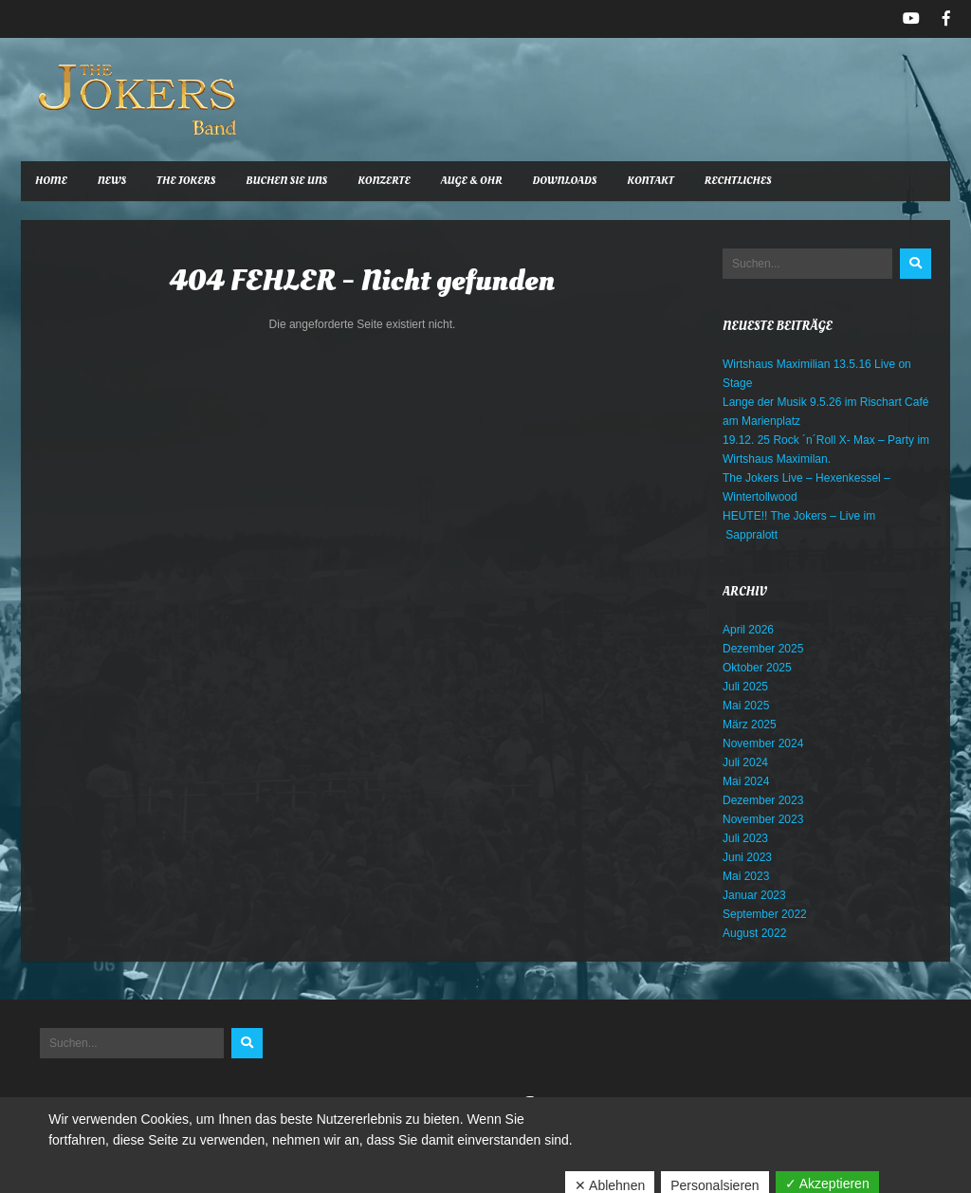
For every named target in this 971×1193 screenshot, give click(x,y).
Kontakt (650, 181)
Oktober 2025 (757, 667)
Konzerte (384, 181)
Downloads (565, 181)
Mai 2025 (746, 705)
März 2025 (750, 724)
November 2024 (763, 743)
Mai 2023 (746, 876)
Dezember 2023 (763, 800)
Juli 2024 (745, 762)
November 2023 (763, 819)
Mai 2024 (746, 781)
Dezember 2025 (763, 648)
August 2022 (754, 933)
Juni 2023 (747, 857)
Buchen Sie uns (286, 181)
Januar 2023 (754, 895)
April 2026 (748, 629)
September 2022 (765, 914)
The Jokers (185, 181)
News (112, 181)
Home (51, 181)
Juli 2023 (745, 838)
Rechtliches (738, 181)
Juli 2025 (745, 686)
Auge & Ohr (472, 181)
